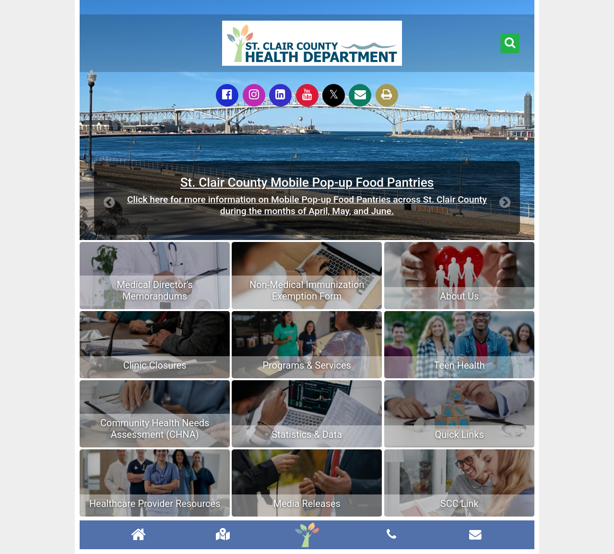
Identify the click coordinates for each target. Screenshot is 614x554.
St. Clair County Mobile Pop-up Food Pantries (307, 182)
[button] (510, 43)
